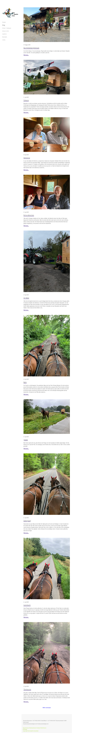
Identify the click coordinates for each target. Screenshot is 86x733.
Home (4, 22)
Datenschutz (32, 728)
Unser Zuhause (6, 28)
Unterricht (5, 31)
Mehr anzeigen (47, 707)
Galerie (4, 34)
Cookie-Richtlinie (41, 728)
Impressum (26, 728)
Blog (3, 25)
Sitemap (25, 729)
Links (4, 40)
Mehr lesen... (26, 55)
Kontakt (4, 37)
